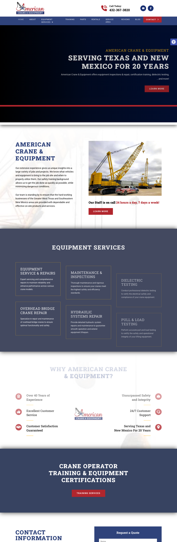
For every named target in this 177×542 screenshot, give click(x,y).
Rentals (96, 19)
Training (70, 19)
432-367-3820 (119, 10)
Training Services (88, 493)
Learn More (156, 89)
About (32, 19)
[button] (173, 42)
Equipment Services (47, 20)
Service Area (110, 20)
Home (21, 19)
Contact (151, 20)
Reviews (125, 19)
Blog (137, 19)
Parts (83, 19)
